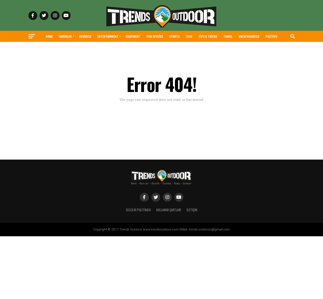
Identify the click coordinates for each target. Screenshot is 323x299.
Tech (189, 36)
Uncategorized (249, 36)
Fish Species (155, 36)
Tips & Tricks (207, 36)
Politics (271, 36)
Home (49, 36)
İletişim (191, 209)
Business (85, 36)
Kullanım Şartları (168, 209)
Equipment (133, 36)
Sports (174, 36)
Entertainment (107, 36)
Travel (227, 36)
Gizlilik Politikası (138, 209)
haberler (65, 36)
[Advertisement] (133, 267)
